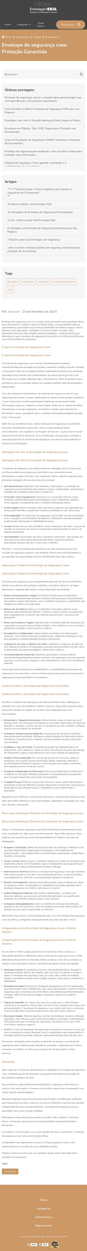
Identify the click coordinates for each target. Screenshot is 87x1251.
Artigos (11, 181)
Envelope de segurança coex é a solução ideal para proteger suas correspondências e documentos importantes (43, 99)
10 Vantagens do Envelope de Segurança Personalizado (40, 212)
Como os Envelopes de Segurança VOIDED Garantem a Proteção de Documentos (42, 141)
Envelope (13, 281)
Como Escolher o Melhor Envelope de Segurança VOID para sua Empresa (42, 110)
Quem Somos (41, 24)
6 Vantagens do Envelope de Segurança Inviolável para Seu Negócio (42, 229)
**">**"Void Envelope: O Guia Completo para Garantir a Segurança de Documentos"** (39, 193)
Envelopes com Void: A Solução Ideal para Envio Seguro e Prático (43, 120)
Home (8, 24)
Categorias (22, 24)
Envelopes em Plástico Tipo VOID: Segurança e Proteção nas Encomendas (40, 130)
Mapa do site (43, 1225)
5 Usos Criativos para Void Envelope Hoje (31, 220)
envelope (44, 281)
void (10, 289)
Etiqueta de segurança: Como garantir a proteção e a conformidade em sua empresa (35, 164)
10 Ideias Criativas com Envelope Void (29, 204)
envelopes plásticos (64, 281)
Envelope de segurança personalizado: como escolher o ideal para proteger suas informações (43, 153)
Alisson (14, 312)
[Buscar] (79, 24)
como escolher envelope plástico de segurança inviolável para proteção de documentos (43, 249)
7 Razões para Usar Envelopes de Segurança (33, 239)
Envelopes (28, 281)
